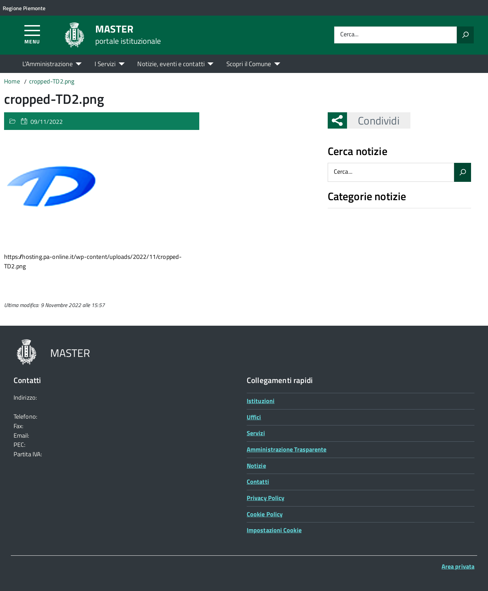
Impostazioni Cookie (274, 530)
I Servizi (105, 64)
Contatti (258, 481)
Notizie (256, 465)
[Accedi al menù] (32, 34)
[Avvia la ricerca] (465, 34)
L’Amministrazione (47, 64)
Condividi (373, 120)
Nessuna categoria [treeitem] (352, 211)
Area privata (458, 566)
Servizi (256, 433)
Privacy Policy (265, 497)
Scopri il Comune (248, 64)
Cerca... (349, 35)
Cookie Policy (265, 514)
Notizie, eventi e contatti (170, 64)
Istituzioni (260, 400)
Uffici (254, 417)
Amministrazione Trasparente (286, 449)
